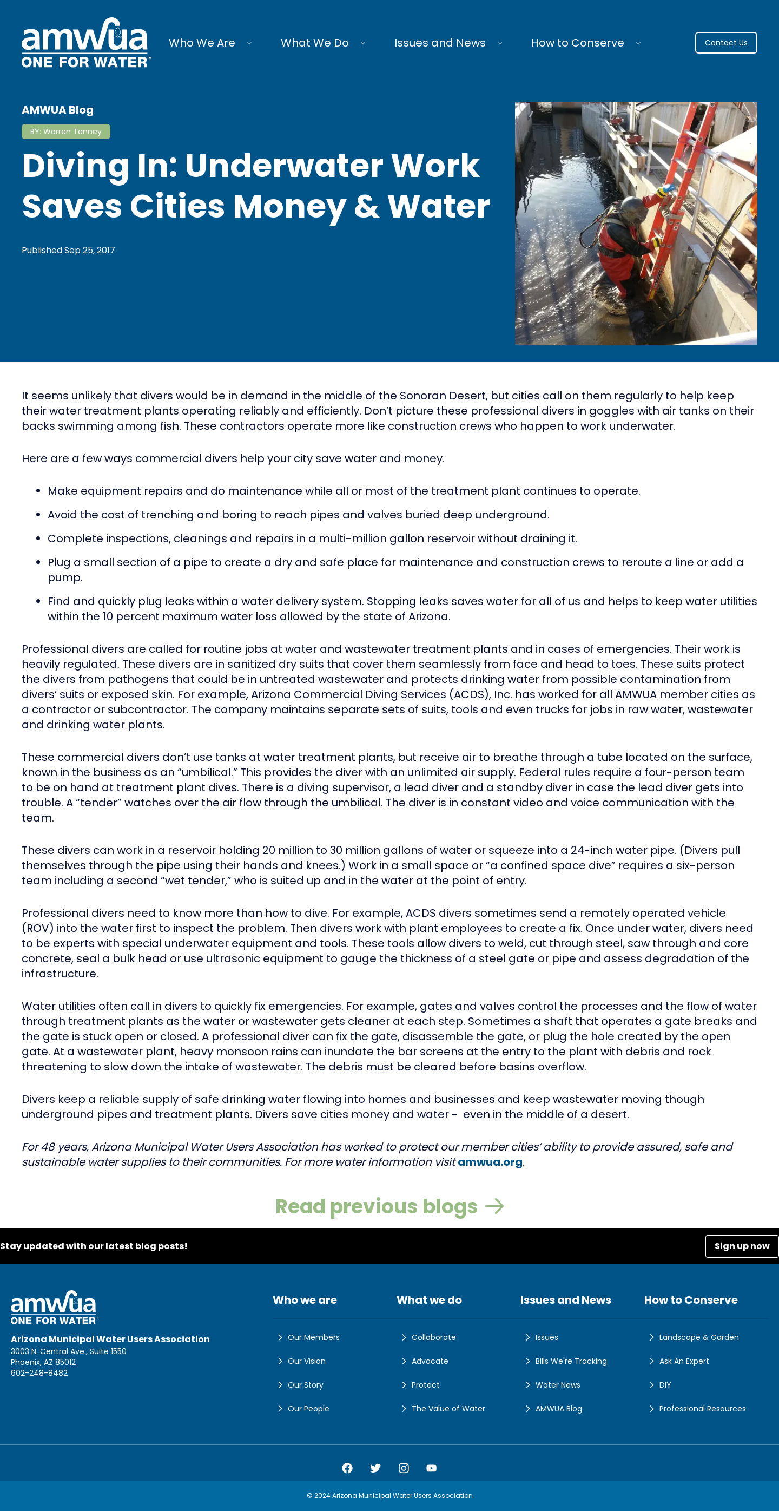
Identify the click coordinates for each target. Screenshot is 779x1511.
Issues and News (440, 42)
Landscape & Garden (691, 1337)
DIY (657, 1384)
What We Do (315, 42)
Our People (301, 1408)
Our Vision (299, 1361)
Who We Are (202, 42)
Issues (539, 1337)
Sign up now (742, 1246)
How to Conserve (577, 42)
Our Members (306, 1337)
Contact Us (726, 42)
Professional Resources (695, 1408)
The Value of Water (441, 1408)
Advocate (422, 1361)
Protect (418, 1384)
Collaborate (426, 1337)
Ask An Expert (676, 1361)
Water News (550, 1384)
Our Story (298, 1384)
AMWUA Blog (551, 1408)
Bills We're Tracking (563, 1361)
